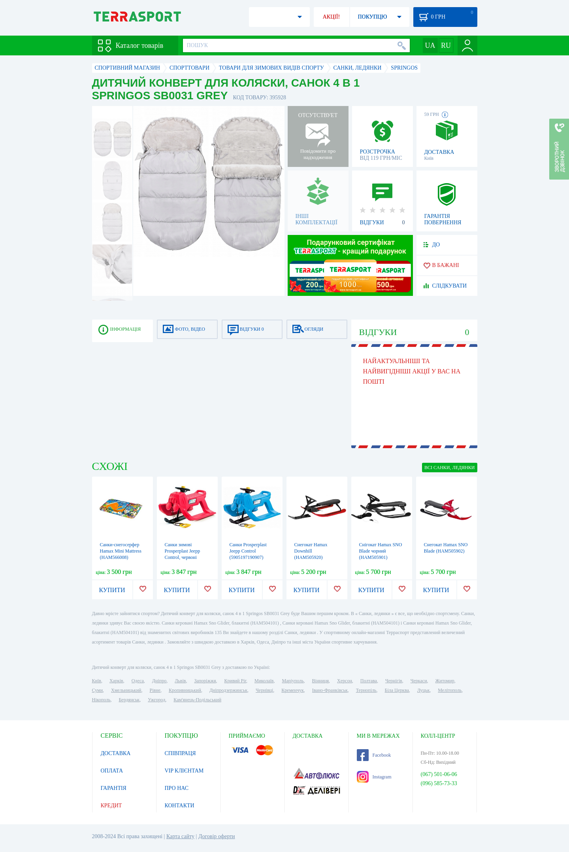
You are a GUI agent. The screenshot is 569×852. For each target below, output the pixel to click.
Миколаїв (263, 680)
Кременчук (292, 690)
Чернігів (393, 680)
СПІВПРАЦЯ (180, 753)
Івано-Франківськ (330, 690)
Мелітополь (450, 690)
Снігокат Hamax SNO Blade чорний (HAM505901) (380, 551)
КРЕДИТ (111, 805)
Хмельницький (126, 690)
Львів (180, 680)
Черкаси (419, 680)
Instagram (374, 777)
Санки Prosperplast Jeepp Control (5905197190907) (248, 551)
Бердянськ (129, 699)
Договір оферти (216, 836)
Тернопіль (366, 690)
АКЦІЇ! (331, 17)
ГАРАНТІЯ (113, 788)
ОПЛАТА (112, 771)
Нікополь (101, 699)
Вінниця (320, 680)
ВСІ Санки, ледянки (449, 467)
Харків (116, 680)
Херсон (344, 680)
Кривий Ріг (235, 680)
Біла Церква (397, 690)
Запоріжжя (205, 680)
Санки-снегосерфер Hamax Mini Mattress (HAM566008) (120, 551)
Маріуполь (293, 680)
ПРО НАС (177, 788)
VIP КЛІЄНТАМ (184, 771)
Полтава (368, 680)
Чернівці (264, 690)
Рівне (155, 690)
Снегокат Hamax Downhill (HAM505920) (311, 551)
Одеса (138, 680)
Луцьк (423, 690)
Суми (97, 690)
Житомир (444, 680)
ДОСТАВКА (116, 753)
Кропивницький (185, 690)
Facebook (374, 755)
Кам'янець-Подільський (197, 699)
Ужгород (156, 699)
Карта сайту (180, 836)
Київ (96, 680)
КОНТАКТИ (179, 805)
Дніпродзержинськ (228, 690)
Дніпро (159, 680)
